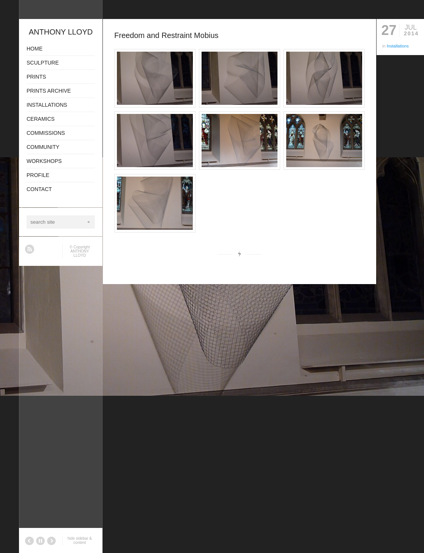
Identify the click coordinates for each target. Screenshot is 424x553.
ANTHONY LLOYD (80, 253)
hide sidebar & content (80, 540)
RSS (30, 249)
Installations (398, 46)
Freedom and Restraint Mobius (166, 35)
